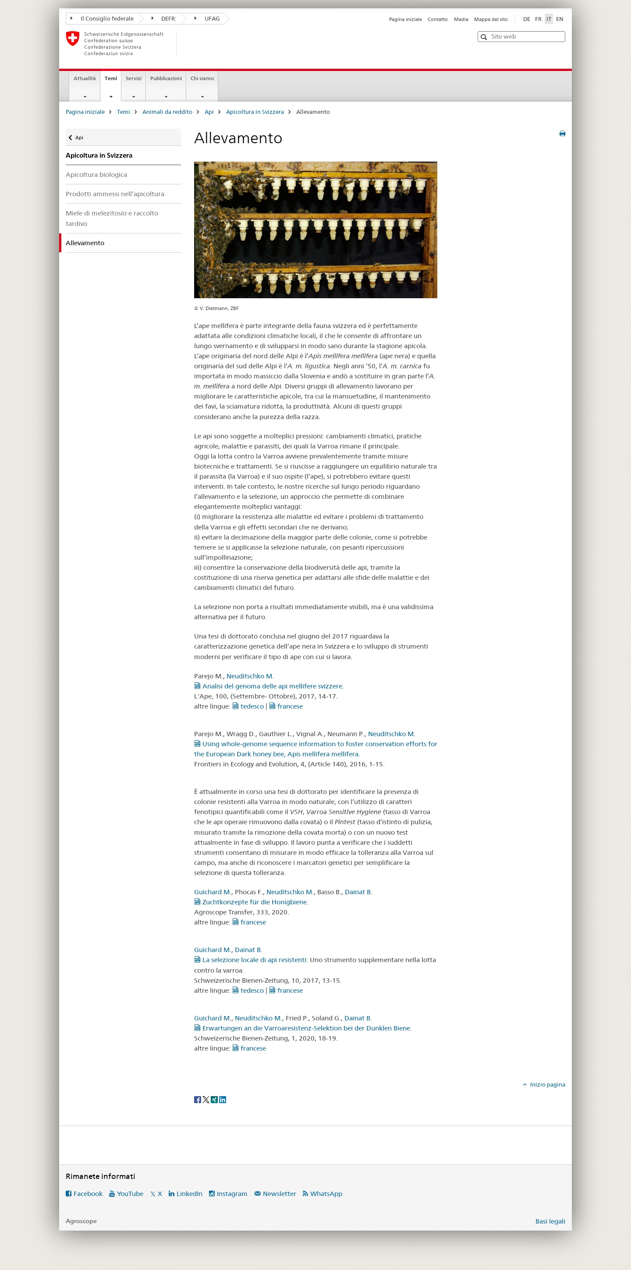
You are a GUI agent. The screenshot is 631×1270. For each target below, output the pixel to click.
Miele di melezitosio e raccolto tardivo (112, 218)
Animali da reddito (167, 111)
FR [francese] (538, 18)
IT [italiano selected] (548, 18)
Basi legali (550, 1221)
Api (209, 111)
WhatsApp (326, 1193)
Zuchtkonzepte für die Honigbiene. (251, 902)
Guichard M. (212, 892)
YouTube (130, 1193)
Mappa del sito (491, 19)
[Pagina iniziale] (191, 43)
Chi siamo (202, 78)
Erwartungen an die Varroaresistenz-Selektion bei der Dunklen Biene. (303, 1028)
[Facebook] (198, 1098)
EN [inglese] (560, 18)
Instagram (232, 1193)
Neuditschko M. (250, 676)
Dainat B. (358, 892)
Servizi (134, 78)
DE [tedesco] (526, 18)
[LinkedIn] (222, 1098)
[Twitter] (206, 1098)
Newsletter (279, 1193)
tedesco (248, 706)
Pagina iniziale (405, 19)
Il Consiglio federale (102, 18)
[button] (485, 37)
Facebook (88, 1193)
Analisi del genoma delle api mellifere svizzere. (269, 686)
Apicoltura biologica (96, 174)
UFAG (207, 18)
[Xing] (215, 1098)
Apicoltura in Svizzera (255, 111)
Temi (113, 81)
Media (461, 19)
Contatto (438, 19)
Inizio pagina (547, 1084)
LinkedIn (189, 1193)
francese (286, 706)
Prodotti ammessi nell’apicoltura (115, 194)
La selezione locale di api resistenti (250, 960)
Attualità (85, 78)
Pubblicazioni (166, 78)
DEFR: (164, 18)
